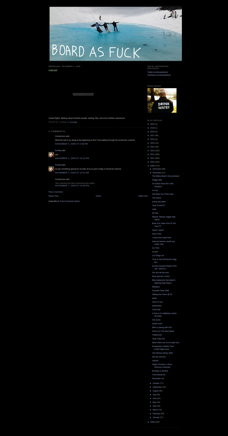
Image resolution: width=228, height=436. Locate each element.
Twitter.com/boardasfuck (157, 72)
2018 (152, 132)
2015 (152, 143)
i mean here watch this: (162, 237)
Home (98, 196)
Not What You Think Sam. (163, 194)
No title (155, 213)
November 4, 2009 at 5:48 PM (71, 144)
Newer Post (53, 196)
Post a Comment (56, 192)
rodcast (155, 360)
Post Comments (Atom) (70, 201)
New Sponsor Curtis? (161, 276)
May (155, 402)
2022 (152, 124)
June (155, 398)
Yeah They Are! (158, 339)
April (155, 406)
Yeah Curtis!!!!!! (158, 205)
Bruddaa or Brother (160, 371)
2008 (152, 422)
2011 (152, 158)
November (157, 173)
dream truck (157, 323)
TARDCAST (157, 335)
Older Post (143, 196)
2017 (152, 135)
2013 (152, 150)
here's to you (157, 302)
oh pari (155, 252)
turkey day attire (159, 202)
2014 (152, 147)
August (156, 391)
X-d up (155, 190)
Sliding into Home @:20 (162, 294)
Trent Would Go (158, 375)
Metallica (156, 287)
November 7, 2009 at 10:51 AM (72, 173)
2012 (152, 154)
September (157, 387)
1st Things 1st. (158, 255)
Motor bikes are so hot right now (165, 342)
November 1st (158, 378)
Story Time (156, 234)
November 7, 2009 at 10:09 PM (72, 186)
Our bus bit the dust (160, 272)
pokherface (156, 306)
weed (154, 298)
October (156, 383)
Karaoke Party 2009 (160, 290)
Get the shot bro (159, 357)
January (156, 417)
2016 (152, 139)
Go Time (155, 248)
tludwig (58, 150)
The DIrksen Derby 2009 (162, 353)
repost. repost (158, 230)
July (155, 395)
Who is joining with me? (162, 327)
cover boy (156, 309)
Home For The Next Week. (163, 331)
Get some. (156, 320)
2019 (152, 128)
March (155, 410)
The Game (156, 198)
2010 (152, 162)
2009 (152, 166)
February (157, 413)
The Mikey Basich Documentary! (165, 176)
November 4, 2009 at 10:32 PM (72, 158)
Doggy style (157, 180)
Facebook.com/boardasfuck (159, 75)
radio (154, 209)
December (157, 169)
